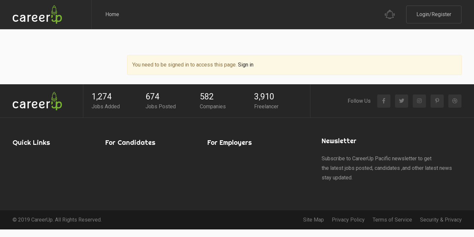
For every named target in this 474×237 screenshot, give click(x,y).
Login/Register (433, 14)
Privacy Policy (348, 203)
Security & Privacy (441, 203)
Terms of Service (392, 203)
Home (112, 14)
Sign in (245, 48)
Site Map (313, 203)
